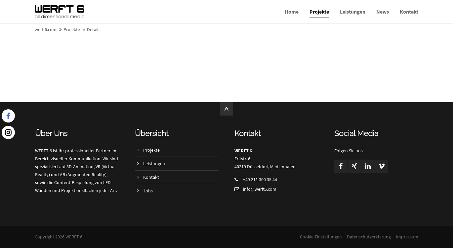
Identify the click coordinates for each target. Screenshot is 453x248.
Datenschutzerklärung (369, 237)
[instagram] (8, 132)
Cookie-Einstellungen (321, 237)
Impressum (407, 237)
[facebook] (8, 116)
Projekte (151, 150)
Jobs (148, 191)
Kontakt (151, 177)
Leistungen (154, 164)
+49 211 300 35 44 (260, 179)
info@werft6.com (259, 189)
